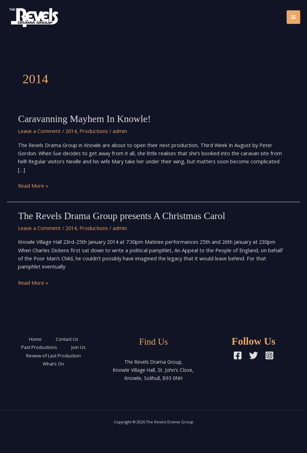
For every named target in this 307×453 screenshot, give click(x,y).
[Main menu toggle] (293, 17)
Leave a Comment (39, 130)
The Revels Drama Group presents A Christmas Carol (121, 216)
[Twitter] (253, 355)
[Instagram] (269, 355)
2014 (71, 130)
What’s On (53, 364)
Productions (93, 130)
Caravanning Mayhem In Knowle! (84, 119)
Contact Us (67, 339)
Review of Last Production (53, 355)
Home (35, 339)
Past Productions (39, 347)
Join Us (78, 347)
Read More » (33, 186)
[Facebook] (237, 355)
